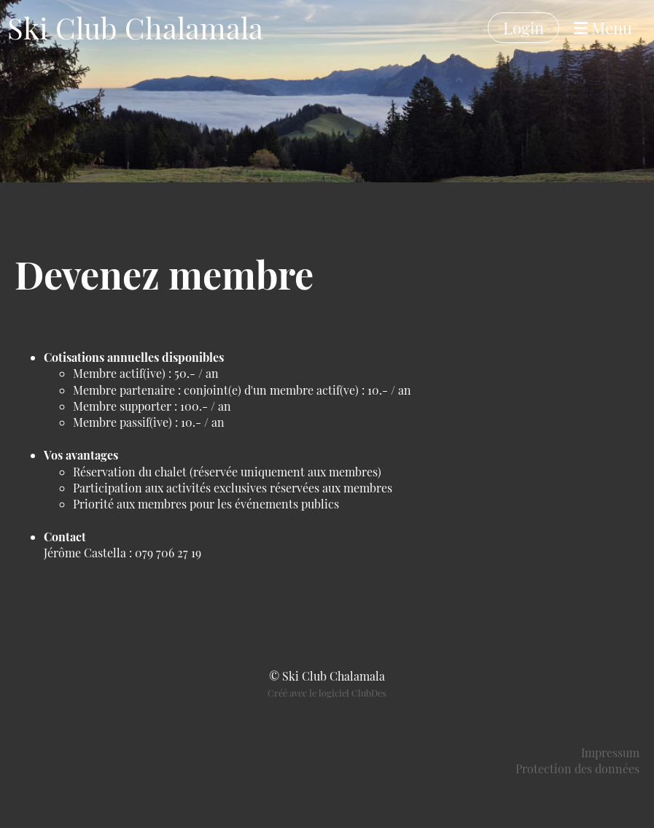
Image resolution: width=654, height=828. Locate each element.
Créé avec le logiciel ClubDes (327, 692)
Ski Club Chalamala (135, 27)
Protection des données (577, 768)
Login (523, 28)
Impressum (610, 752)
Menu (603, 28)
